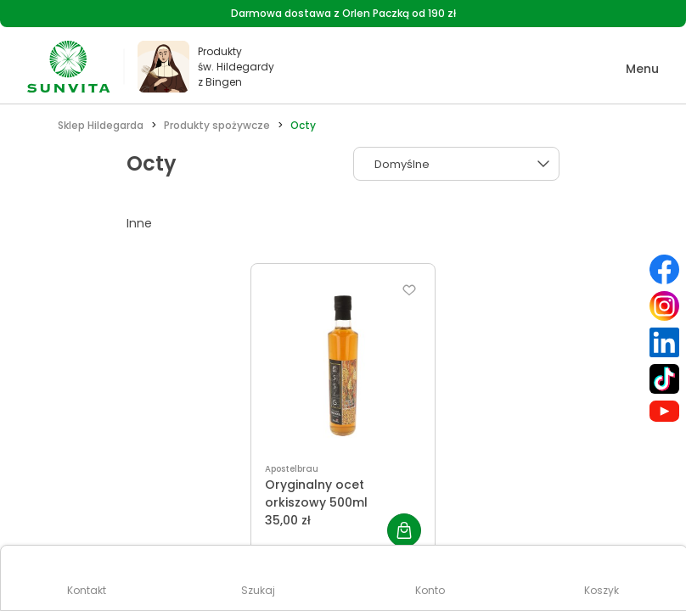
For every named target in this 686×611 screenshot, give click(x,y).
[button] (630, 69)
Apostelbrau (291, 468)
